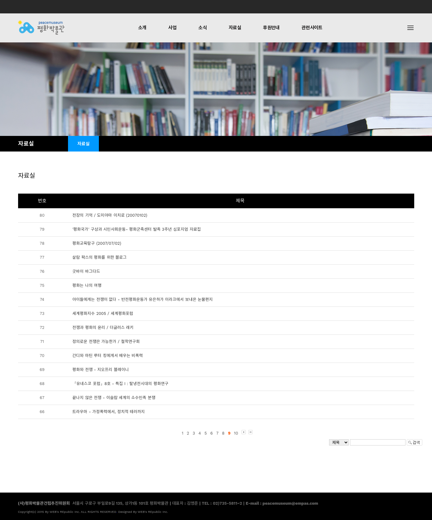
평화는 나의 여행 (86, 285)
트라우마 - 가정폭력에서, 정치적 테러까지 (108, 411)
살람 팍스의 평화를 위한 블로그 (99, 257)
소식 (202, 28)
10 (236, 433)
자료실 (235, 28)
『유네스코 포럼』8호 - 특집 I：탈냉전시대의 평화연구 (120, 383)
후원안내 (271, 28)
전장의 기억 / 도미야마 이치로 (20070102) (109, 215)
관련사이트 (312, 28)
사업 (172, 28)
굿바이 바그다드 (86, 271)
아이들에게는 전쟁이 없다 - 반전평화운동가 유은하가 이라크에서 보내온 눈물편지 (142, 299)
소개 (142, 28)
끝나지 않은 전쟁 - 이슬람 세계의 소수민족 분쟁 (113, 397)
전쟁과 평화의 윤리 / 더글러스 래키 (102, 327)
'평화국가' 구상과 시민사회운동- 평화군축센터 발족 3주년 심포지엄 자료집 (136, 229)
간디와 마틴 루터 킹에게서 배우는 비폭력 (107, 355)
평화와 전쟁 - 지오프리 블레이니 (100, 369)
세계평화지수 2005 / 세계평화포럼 (102, 313)
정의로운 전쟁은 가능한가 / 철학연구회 (105, 341)
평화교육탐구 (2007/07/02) (96, 243)
